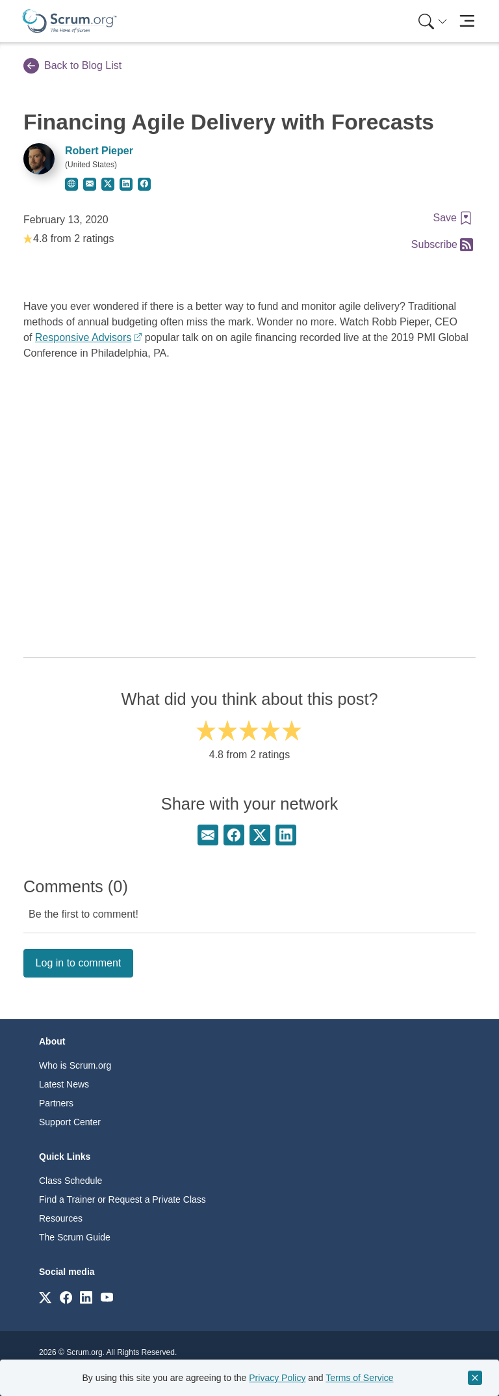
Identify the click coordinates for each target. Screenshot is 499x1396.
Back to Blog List (72, 66)
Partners (56, 1103)
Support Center (70, 1122)
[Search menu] (432, 21)
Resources (61, 1218)
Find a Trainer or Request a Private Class (122, 1199)
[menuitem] (431, 21)
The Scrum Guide (74, 1237)
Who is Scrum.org (75, 1065)
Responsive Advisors (83, 337)
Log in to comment (79, 962)
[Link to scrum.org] (45, 1296)
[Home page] (69, 21)
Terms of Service (359, 1378)
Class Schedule (70, 1180)
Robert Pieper (99, 150)
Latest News (64, 1084)
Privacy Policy (277, 1378)
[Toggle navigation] (466, 21)
